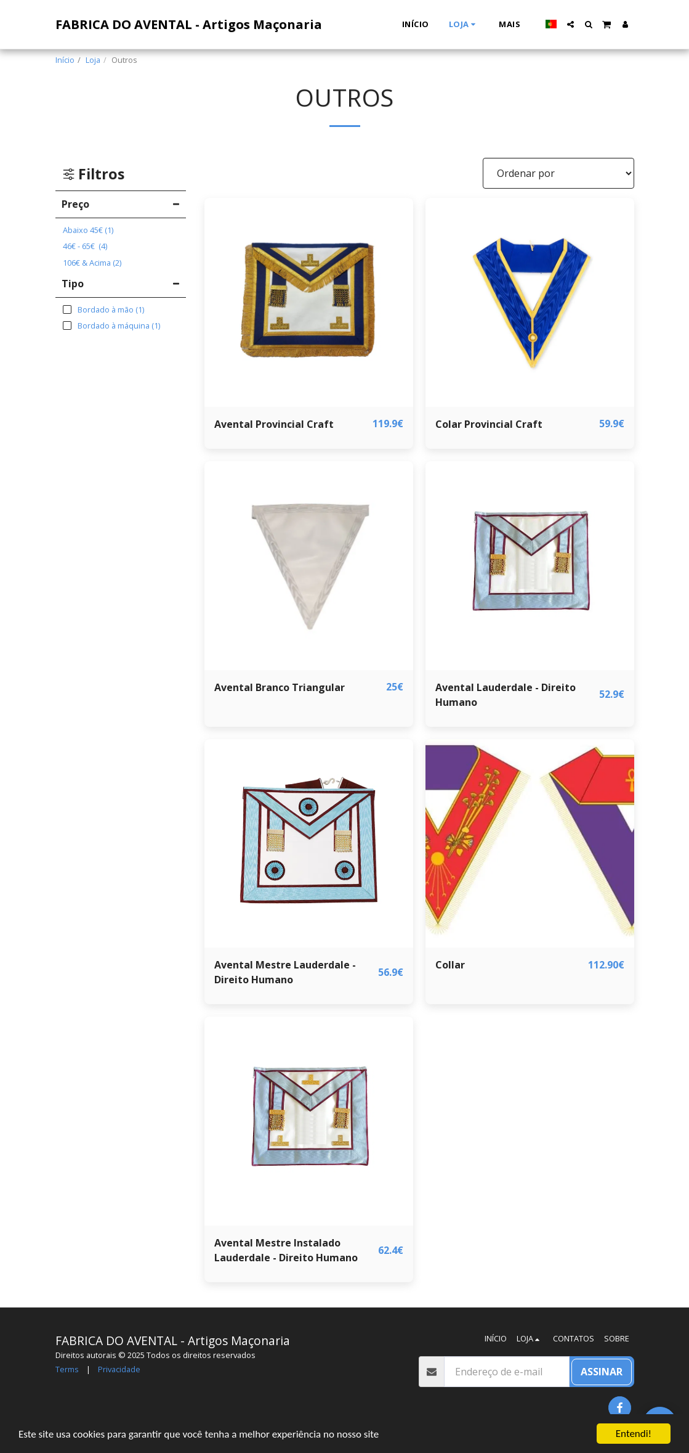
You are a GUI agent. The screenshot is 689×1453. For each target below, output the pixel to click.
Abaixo (88, 229)
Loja (93, 59)
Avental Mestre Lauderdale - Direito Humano (285, 972)
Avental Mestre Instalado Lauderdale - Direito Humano (286, 1250)
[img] (308, 302)
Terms (67, 1369)
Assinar (602, 1371)
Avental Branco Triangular (279, 687)
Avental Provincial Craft (274, 424)
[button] (570, 24)
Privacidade (119, 1369)
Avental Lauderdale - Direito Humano (505, 695)
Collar (450, 965)
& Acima (92, 262)
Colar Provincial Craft (488, 424)
